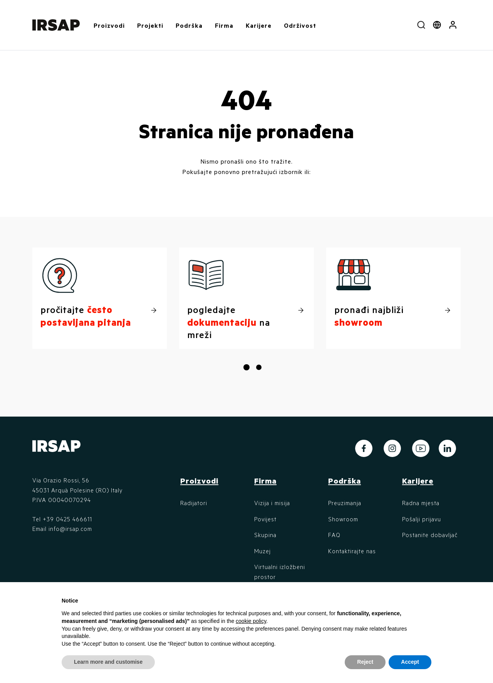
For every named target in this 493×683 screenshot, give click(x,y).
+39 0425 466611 (67, 519)
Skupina (265, 535)
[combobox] (421, 25)
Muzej (262, 551)
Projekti (150, 25)
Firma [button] (224, 25)
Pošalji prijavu (421, 519)
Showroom (343, 519)
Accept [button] (410, 662)
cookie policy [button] (251, 621)
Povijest (265, 519)
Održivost (300, 25)
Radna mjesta (420, 503)
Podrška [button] (189, 25)
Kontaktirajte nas (352, 551)
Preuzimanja (344, 503)
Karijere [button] (259, 25)
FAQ (334, 535)
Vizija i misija (272, 503)
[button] (453, 25)
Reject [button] (365, 662)
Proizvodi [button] (109, 25)
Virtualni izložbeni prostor (279, 572)
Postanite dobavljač (430, 535)
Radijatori (193, 503)
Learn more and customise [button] (108, 662)
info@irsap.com (70, 528)
